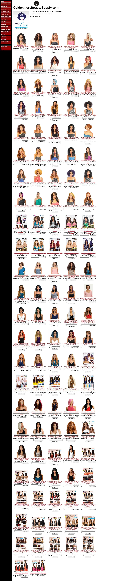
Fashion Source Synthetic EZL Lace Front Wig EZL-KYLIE (38, 321)
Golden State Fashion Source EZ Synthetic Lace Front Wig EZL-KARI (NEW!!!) (55, 413)
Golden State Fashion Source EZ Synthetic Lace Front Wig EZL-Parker (55, 184)
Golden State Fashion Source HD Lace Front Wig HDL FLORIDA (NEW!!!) (71, 505)
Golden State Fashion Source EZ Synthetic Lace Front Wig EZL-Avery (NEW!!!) (38, 436)
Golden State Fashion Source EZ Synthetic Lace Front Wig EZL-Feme (88, 115)
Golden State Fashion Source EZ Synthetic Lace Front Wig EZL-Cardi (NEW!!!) (21, 436)
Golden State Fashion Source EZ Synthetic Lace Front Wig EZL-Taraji (21, 206)
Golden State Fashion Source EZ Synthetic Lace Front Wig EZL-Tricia (71, 206)
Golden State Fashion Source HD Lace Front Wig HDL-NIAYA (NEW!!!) (38, 572)
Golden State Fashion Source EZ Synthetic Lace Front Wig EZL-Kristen (38, 161)
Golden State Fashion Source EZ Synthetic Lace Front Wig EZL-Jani (38, 138)
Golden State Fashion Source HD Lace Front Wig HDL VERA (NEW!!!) (88, 459)
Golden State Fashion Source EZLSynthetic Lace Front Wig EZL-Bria (88, 70)
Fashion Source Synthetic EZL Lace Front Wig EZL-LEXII (38, 299)
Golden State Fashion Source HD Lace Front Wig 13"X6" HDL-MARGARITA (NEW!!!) (71, 528)
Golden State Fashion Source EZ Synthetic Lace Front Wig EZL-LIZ (54, 161)
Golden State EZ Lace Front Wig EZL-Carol (21, 47)
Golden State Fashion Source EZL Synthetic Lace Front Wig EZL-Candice (38, 93)
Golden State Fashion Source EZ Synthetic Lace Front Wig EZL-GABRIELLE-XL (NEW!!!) (88, 436)
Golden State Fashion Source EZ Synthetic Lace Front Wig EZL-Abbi (38, 70)
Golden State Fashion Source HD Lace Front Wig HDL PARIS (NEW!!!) (54, 482)
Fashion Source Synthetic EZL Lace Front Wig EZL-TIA (54, 321)
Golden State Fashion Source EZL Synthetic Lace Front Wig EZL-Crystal (54, 115)
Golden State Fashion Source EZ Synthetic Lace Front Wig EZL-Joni (71, 138)
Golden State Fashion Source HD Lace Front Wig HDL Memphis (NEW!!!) (88, 482)
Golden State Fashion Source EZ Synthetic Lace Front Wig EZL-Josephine (88, 138)
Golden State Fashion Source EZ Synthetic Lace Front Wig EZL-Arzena (38, 390)
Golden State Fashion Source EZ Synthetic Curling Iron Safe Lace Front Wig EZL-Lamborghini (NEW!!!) (21, 344)
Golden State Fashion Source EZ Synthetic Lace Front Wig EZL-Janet (21, 138)
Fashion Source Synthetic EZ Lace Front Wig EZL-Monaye (54, 367)
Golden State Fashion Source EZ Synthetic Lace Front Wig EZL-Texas (55, 206)
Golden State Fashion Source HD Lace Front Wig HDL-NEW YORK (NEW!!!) (88, 505)
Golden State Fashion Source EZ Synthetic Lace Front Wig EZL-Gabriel (55, 47)
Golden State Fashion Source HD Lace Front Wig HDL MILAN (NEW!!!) (38, 482)
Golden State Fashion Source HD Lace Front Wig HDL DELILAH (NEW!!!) (71, 482)
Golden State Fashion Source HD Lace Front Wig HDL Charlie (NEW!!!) (21, 482)
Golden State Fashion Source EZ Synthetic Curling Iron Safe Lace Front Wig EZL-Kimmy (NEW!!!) (71, 321)
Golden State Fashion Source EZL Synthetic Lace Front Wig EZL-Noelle (38, 183)
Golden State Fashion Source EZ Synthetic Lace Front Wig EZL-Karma (21, 70)
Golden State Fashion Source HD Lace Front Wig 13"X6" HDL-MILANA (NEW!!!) (21, 551)
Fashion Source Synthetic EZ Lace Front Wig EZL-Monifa (71, 367)
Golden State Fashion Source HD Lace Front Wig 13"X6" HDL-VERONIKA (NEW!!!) (38, 551)
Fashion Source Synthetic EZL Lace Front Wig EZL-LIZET (54, 299)
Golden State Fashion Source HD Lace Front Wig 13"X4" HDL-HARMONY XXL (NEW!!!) (54, 528)
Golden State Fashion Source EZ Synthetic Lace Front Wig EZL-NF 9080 (21, 184)
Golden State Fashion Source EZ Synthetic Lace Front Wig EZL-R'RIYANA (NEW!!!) (38, 413)
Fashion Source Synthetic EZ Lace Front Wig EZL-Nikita (71, 344)
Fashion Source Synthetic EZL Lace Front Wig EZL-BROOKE (88, 299)
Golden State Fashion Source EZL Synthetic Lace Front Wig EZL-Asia (71, 70)
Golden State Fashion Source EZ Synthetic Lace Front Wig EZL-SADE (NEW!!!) (21, 413)
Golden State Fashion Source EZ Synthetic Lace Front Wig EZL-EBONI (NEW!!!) (88, 390)
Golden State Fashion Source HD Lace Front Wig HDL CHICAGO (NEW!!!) (38, 505)
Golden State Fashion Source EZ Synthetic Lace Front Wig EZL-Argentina (38, 47)
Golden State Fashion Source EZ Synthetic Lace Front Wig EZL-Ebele (71, 115)
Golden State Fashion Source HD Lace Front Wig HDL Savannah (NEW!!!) (38, 459)
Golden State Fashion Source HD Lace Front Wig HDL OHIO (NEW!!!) (21, 505)
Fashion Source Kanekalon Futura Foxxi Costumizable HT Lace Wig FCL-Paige (54, 390)
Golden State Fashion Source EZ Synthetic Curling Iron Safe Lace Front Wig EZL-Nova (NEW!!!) (38, 344)
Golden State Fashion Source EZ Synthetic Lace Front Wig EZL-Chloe (38, 115)
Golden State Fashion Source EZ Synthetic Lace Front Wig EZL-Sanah (38, 206)
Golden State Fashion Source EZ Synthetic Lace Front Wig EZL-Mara (71, 161)
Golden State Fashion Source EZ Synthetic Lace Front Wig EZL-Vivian (71, 93)
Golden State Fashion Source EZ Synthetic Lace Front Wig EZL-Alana (21, 389)
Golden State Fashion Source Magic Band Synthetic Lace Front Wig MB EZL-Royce (88, 276)
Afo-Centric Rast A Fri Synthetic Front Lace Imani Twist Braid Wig (21, 229)
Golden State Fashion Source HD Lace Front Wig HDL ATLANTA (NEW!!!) (54, 505)
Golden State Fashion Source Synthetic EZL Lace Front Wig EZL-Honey (21, 253)
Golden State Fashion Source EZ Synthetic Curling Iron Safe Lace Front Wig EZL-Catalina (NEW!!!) (88, 321)
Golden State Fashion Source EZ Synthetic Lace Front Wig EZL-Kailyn (21, 161)
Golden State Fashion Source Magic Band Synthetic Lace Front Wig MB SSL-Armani (21, 299)
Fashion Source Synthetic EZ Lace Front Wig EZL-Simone (88, 344)
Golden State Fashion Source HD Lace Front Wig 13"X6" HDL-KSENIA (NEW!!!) (88, 528)
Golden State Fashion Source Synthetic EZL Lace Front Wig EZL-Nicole (38, 276)
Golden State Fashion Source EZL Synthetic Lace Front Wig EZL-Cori (54, 93)
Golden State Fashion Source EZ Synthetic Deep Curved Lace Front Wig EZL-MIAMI (71, 230)
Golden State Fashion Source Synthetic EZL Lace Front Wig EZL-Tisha (54, 276)
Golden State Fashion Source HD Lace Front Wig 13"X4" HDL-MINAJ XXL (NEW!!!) (38, 528)
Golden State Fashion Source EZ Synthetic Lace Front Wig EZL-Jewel (55, 138)
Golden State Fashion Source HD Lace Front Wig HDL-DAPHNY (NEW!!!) (71, 551)
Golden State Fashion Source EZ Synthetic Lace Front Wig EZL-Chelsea (21, 115)
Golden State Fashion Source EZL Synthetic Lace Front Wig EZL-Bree (21, 93)
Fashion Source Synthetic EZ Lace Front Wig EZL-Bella (38, 367)
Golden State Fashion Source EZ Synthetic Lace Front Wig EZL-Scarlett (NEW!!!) (88, 413)
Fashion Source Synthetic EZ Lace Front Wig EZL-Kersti (21, 367)
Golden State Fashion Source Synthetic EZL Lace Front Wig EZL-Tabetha (38, 230)
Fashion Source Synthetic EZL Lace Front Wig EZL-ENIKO (71, 299)
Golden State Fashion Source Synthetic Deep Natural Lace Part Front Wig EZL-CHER (88, 253)
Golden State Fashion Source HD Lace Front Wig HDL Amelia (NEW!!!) (54, 459)
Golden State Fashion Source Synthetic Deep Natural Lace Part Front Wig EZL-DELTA (71, 253)
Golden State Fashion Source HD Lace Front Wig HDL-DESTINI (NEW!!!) (21, 573)
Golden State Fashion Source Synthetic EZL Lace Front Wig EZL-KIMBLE (38, 253)
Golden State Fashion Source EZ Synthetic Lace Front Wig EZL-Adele (55, 70)
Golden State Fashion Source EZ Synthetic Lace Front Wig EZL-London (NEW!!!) (55, 436)
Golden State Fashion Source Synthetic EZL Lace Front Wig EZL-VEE (54, 253)
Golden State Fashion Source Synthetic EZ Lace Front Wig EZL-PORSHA (54, 230)
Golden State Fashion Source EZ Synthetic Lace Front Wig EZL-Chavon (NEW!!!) (71, 436)
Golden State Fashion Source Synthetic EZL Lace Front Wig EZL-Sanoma (21, 276)
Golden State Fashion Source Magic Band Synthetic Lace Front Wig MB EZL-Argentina (71, 276)
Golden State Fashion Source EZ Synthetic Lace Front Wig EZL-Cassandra (71, 47)
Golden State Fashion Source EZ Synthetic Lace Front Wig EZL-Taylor (88, 206)
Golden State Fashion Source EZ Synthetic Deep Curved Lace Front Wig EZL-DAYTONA (88, 230)
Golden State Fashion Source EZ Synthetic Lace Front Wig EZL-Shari (88, 183)
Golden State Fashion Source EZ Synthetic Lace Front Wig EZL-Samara (71, 184)
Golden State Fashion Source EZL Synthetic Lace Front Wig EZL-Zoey (88, 93)
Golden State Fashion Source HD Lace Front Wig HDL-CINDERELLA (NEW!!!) (88, 551)
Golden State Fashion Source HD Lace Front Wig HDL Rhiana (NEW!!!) (71, 459)
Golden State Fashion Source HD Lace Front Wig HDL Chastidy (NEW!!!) (21, 459)
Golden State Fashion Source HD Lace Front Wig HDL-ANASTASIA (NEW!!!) (54, 551)
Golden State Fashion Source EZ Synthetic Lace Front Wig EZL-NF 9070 (88, 161)
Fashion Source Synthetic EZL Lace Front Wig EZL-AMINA (21, 321)
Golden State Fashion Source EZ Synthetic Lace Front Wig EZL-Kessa (71, 389)
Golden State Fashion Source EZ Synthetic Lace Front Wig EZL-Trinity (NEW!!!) (71, 413)
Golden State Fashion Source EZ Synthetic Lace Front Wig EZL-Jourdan (88, 47)
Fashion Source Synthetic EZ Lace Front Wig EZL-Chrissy (54, 344)
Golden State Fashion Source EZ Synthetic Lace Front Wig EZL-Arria (88, 367)
